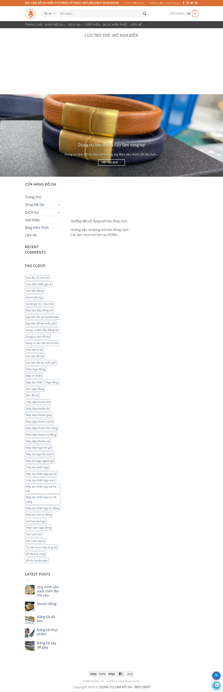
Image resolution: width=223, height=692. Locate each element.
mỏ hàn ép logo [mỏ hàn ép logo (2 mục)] (36, 521)
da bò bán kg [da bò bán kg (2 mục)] (34, 297)
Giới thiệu (92, 24)
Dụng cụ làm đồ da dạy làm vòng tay (111, 145)
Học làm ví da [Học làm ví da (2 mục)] (34, 349)
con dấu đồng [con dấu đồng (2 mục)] (34, 291)
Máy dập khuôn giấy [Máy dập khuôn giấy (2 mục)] (38, 415)
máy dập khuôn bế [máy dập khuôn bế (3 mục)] (38, 402)
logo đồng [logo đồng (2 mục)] (52, 382)
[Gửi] (144, 13)
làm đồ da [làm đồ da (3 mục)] (32, 395)
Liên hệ (135, 24)
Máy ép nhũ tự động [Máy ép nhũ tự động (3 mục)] (38, 514)
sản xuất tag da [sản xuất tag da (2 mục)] (35, 541)
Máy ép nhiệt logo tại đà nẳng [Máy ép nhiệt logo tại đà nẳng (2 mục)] (41, 499)
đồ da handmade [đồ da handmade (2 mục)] (37, 560)
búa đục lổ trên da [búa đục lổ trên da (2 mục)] (37, 278)
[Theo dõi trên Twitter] (191, 3)
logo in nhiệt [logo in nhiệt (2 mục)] (34, 376)
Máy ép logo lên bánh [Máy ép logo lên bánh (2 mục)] (39, 454)
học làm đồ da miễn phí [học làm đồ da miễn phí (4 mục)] (41, 362)
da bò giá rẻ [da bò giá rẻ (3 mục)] (33, 304)
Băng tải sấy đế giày (46, 645)
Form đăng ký (134, 3)
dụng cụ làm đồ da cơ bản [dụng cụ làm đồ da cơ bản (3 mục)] (42, 343)
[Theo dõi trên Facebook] (183, 3)
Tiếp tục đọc (111, 163)
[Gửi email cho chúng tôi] (196, 3)
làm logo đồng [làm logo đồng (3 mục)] (35, 389)
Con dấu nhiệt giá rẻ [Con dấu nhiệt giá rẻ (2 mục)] (38, 284)
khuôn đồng (46, 604)
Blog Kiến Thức (115, 24)
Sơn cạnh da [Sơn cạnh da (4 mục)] (33, 534)
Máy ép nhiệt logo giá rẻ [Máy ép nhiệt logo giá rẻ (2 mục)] (41, 474)
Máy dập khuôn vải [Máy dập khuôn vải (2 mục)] (38, 441)
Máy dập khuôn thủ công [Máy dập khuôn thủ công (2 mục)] (41, 428)
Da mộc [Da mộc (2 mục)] (49, 304)
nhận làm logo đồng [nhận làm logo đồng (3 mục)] (38, 527)
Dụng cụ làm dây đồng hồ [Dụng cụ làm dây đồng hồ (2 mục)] (42, 330)
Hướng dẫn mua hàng (164, 3)
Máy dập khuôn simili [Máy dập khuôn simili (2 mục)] (39, 421)
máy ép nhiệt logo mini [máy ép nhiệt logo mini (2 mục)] (40, 480)
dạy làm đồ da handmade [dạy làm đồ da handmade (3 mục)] (42, 317)
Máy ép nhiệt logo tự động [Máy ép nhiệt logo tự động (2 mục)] (42, 508)
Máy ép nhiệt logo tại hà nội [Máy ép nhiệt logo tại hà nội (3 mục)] (41, 489)
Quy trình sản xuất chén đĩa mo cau (48, 591)
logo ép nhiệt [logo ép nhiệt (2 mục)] (34, 382)
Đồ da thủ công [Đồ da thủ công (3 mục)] (35, 554)
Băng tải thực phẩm (47, 632)
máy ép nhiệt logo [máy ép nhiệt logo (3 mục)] (37, 467)
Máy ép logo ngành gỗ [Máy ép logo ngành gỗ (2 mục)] (40, 461)
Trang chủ (33, 24)
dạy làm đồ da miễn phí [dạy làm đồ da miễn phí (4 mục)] (41, 323)
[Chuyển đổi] (59, 204)
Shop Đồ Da (55, 24)
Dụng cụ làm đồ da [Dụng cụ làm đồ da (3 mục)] (38, 336)
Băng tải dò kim (46, 619)
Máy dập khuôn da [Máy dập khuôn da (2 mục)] (37, 408)
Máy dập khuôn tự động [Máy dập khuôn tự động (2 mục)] (41, 434)
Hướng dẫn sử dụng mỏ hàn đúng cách (99, 221)
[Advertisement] (112, 69)
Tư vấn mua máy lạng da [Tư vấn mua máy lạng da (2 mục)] (41, 547)
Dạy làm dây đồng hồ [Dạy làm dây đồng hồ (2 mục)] (39, 310)
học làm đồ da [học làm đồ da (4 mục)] (35, 356)
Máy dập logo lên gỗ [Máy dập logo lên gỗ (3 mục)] (38, 447)
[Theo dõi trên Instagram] (187, 3)
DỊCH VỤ (75, 24)
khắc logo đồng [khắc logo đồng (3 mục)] (35, 369)
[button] (183, 13)
